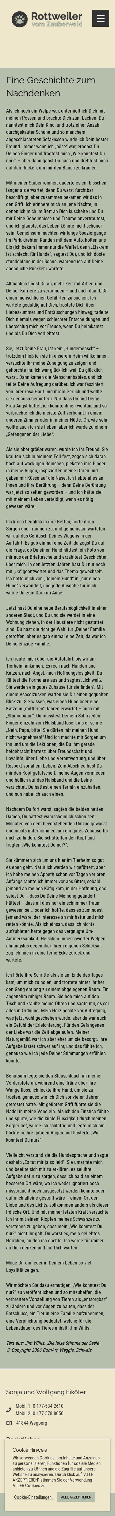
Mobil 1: (24, 1406)
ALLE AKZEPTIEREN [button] (76, 1497)
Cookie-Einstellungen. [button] (33, 1497)
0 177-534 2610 (48, 1406)
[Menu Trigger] (100, 18)
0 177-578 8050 (48, 1413)
